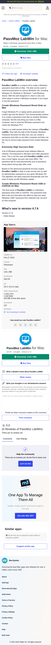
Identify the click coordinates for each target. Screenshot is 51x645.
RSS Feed (6, 635)
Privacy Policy (7, 606)
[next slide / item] (45, 239)
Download (25, 51)
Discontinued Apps (9, 588)
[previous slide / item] (5, 239)
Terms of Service (8, 600)
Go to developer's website (15, 312)
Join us (41, 1)
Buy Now (25, 57)
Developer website (29, 74)
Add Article (6, 594)
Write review (25, 377)
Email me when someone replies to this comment (25, 413)
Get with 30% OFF (25, 516)
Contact (5, 624)
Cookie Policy (7, 618)
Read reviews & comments (12, 68)
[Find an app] (10, 7)
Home (4, 21)
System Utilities (14, 21)
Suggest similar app (25, 546)
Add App (5, 583)
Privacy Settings (8, 612)
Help (3, 629)
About (4, 577)
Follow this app (9, 74)
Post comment (25, 417)
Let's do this (25, 463)
